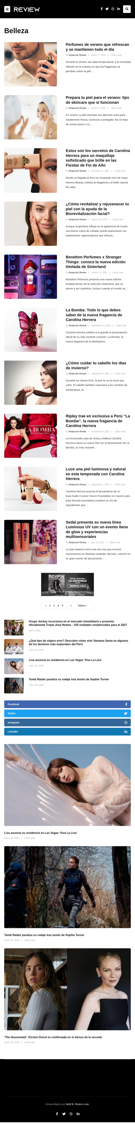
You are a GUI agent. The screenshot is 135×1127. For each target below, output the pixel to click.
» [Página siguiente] (71, 605)
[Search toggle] (127, 9)
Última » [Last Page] (82, 605)
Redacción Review (77, 55)
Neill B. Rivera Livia (77, 1104)
